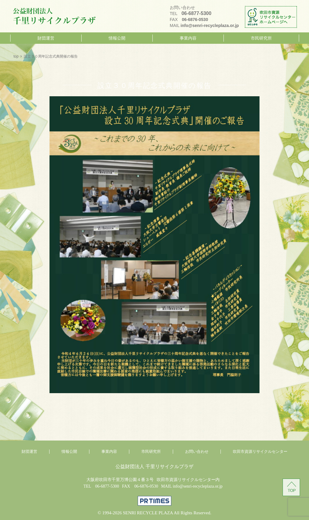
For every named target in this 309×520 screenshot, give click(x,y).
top (16, 56)
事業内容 (188, 38)
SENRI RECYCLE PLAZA (148, 512)
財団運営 (46, 38)
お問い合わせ (196, 452)
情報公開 (117, 38)
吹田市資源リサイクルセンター (260, 452)
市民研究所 (261, 38)
